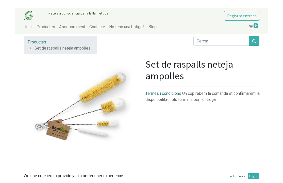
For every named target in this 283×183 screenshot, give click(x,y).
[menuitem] (29, 27)
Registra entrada (242, 15)
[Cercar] (254, 41)
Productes (37, 42)
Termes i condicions (163, 93)
